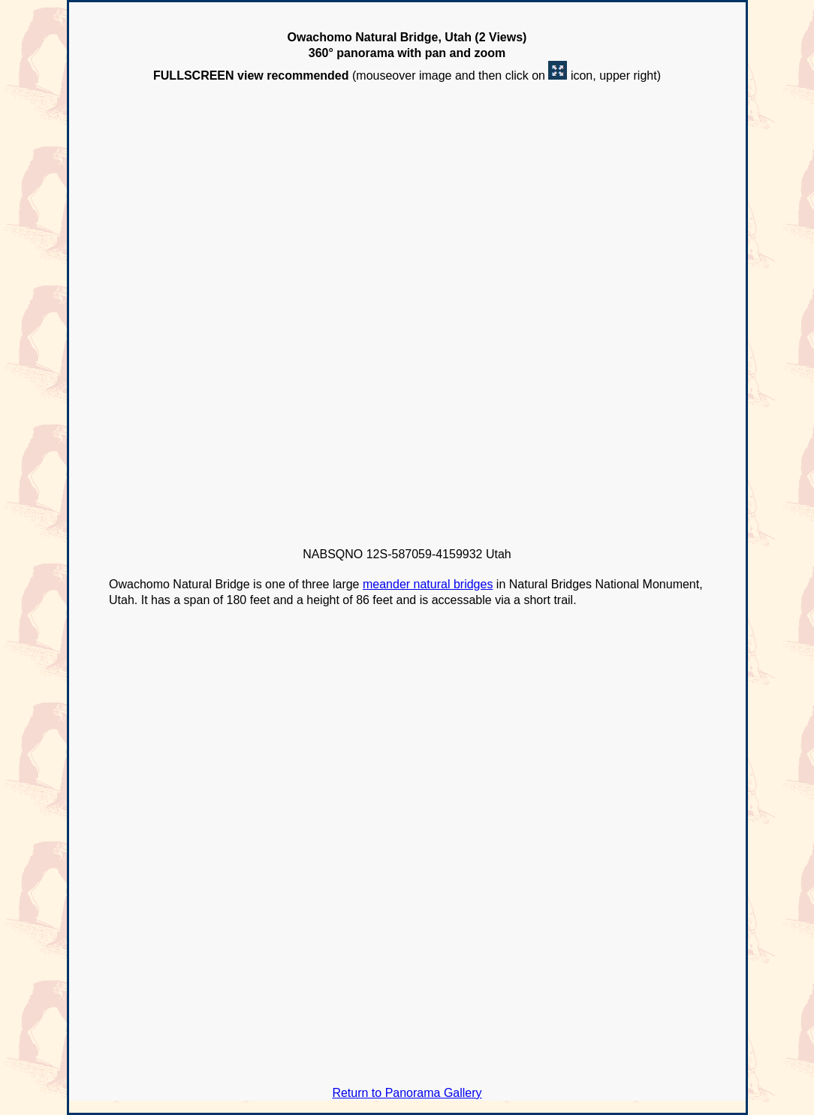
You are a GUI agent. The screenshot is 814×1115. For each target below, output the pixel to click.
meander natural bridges (428, 584)
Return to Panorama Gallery (406, 1092)
